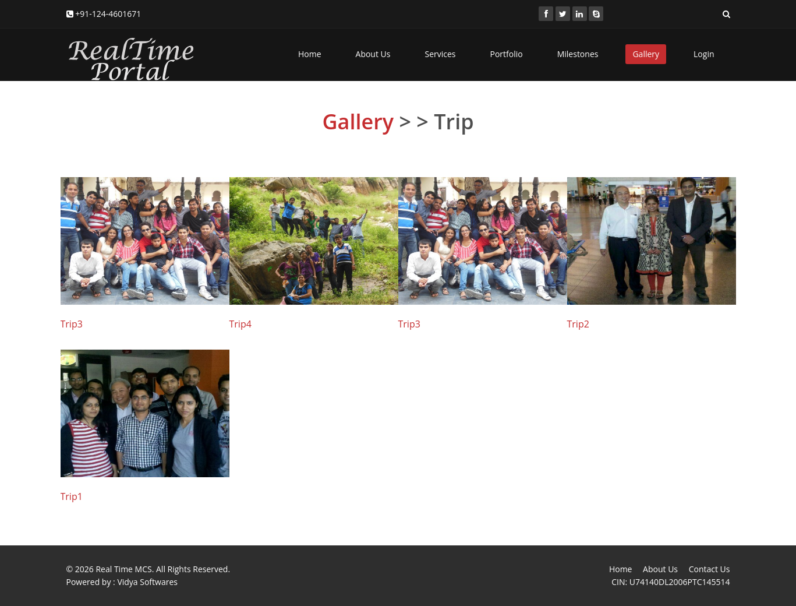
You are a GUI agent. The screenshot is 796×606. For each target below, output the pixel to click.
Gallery (645, 53)
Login (704, 53)
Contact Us (709, 569)
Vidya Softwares (147, 581)
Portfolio (506, 53)
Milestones (578, 53)
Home (309, 53)
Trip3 (72, 324)
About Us (373, 53)
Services (439, 53)
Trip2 (578, 324)
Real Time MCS (123, 569)
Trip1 (72, 496)
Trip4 (240, 324)
